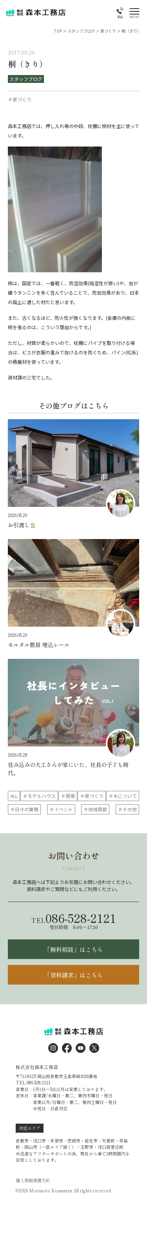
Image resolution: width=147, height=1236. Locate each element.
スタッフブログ (25, 78)
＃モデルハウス (39, 795)
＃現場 (68, 795)
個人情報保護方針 (33, 1180)
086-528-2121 (73, 918)
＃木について (123, 795)
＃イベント (61, 809)
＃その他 (127, 809)
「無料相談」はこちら (73, 949)
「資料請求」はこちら (73, 975)
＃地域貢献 (95, 809)
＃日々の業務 (24, 809)
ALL (14, 795)
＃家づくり (91, 795)
